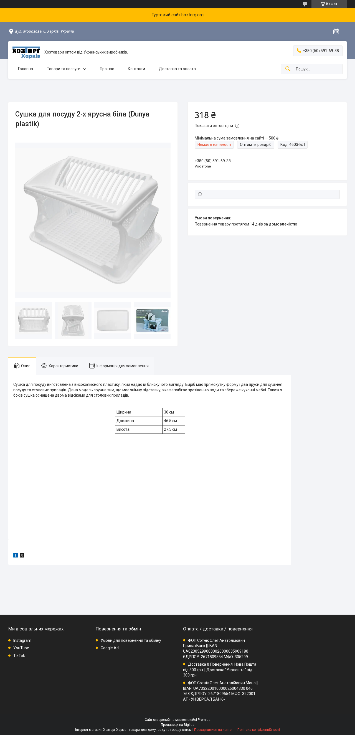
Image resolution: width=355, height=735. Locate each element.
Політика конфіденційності (258, 730)
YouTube (21, 648)
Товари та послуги (63, 69)
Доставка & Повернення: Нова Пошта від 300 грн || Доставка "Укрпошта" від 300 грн (219, 669)
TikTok (19, 655)
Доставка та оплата (177, 69)
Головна (25, 69)
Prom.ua (204, 720)
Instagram (22, 640)
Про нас (107, 69)
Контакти (136, 69)
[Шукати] (288, 69)
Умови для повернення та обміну (131, 640)
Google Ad (110, 648)
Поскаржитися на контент (214, 730)
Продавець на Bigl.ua (177, 725)
